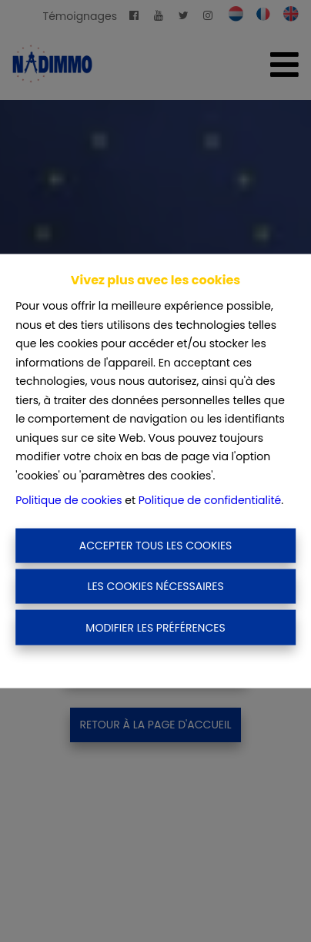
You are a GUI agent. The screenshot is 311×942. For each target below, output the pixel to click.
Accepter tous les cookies (155, 544)
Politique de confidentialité (210, 500)
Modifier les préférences (155, 627)
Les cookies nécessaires (155, 586)
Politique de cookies (68, 500)
